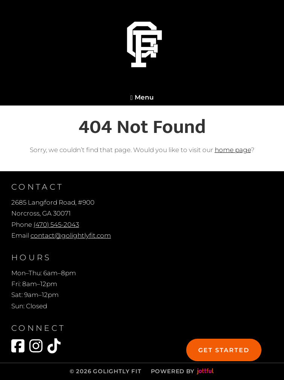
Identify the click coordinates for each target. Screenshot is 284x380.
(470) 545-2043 (56, 224)
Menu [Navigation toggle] (141, 97)
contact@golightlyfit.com (70, 235)
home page (233, 150)
